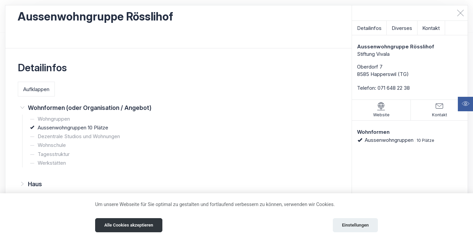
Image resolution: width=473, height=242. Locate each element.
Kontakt (431, 28)
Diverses (402, 28)
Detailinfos (369, 28)
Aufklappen (36, 89)
